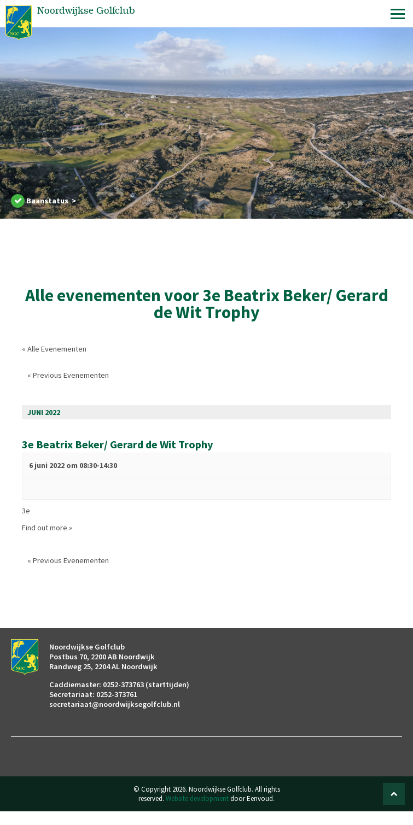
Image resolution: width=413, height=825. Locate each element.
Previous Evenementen (68, 375)
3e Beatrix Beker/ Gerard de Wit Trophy (117, 444)
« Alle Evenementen (54, 349)
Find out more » (47, 528)
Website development (197, 798)
